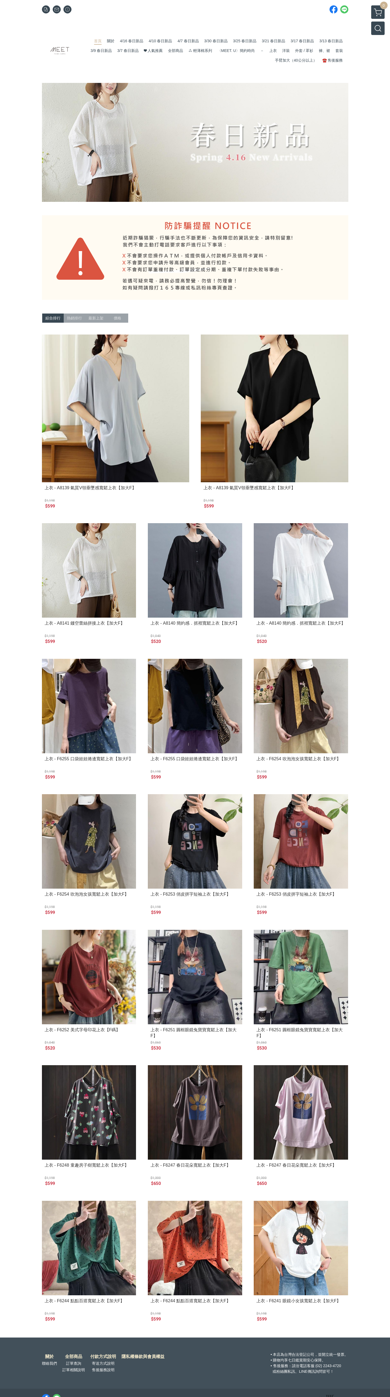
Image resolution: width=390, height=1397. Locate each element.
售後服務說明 (103, 1370)
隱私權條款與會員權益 (142, 1356)
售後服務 (280, 1366)
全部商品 (73, 1356)
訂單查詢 (73, 1363)
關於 (49, 1356)
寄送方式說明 (103, 1363)
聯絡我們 (49, 1363)
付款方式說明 (103, 1356)
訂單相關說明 (73, 1370)
